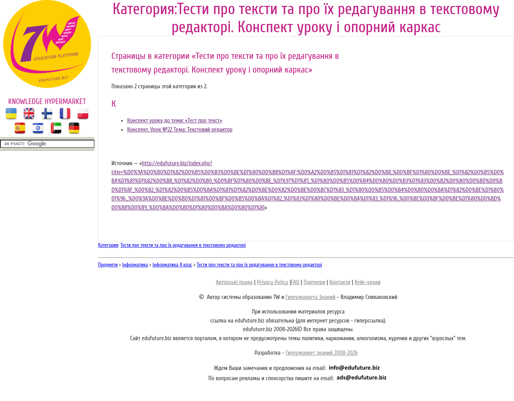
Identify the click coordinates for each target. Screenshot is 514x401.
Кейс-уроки (368, 282)
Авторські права (234, 282)
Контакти (340, 282)
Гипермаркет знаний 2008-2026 (321, 353)
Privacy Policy (272, 282)
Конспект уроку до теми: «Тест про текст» (174, 120)
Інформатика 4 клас (172, 265)
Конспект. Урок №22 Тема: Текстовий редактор (179, 129)
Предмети (108, 265)
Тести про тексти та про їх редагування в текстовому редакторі (183, 245)
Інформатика (135, 265)
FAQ (295, 282)
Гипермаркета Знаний (310, 297)
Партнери (314, 282)
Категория (108, 245)
